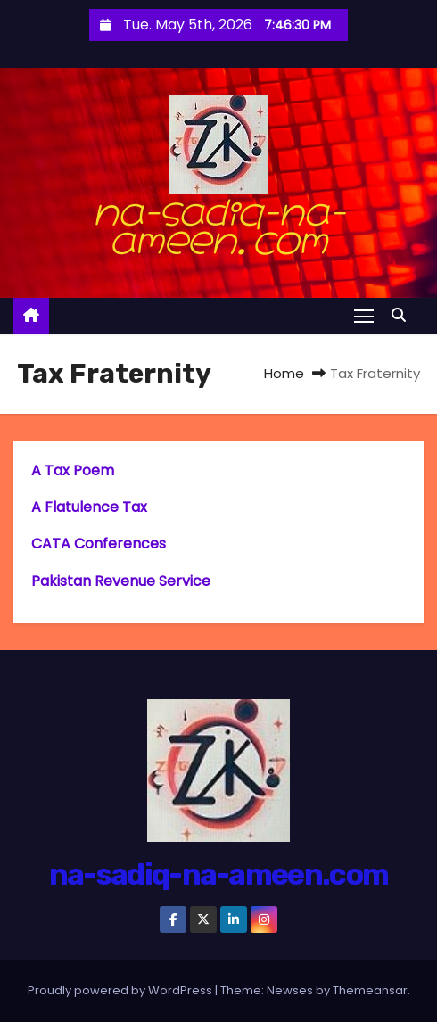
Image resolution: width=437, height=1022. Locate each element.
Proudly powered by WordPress (121, 990)
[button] (403, 315)
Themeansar (370, 990)
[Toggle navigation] (364, 315)
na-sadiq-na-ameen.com (218, 222)
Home (284, 373)
